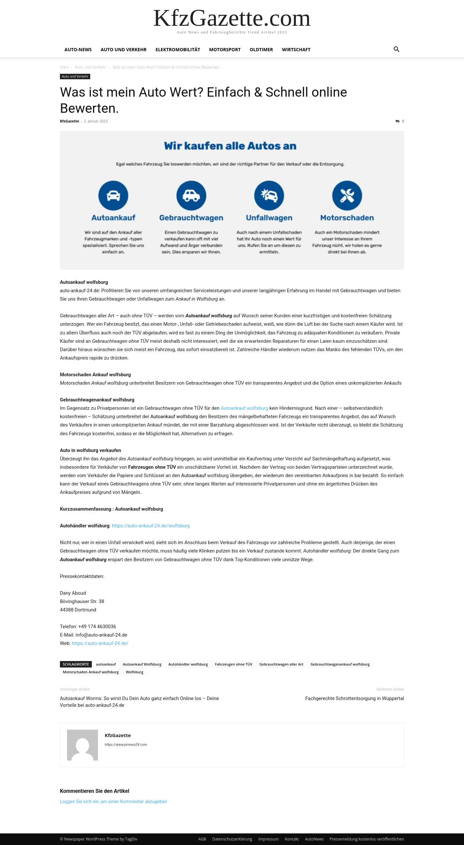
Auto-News (78, 49)
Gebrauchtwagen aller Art (281, 664)
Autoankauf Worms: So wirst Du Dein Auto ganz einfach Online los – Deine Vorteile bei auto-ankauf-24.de (139, 702)
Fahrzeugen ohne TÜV (233, 664)
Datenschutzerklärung (232, 839)
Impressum (268, 839)
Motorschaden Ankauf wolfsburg (91, 671)
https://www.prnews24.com (126, 745)
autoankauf (106, 664)
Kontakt (292, 839)
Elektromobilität (178, 49)
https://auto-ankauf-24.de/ (100, 643)
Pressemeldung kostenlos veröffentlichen (367, 839)
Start (64, 67)
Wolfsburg (134, 671)
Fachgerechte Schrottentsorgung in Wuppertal (354, 698)
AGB (202, 839)
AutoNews (314, 839)
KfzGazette (69, 121)
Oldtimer (261, 49)
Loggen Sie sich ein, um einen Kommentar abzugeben (113, 801)
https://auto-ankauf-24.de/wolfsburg (151, 526)
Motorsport (225, 49)
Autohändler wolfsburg (188, 664)
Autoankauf (193, 475)
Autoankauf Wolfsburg (142, 664)
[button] (396, 50)
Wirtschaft (296, 49)
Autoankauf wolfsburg (244, 408)
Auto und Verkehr (123, 49)
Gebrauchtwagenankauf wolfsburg (340, 664)
